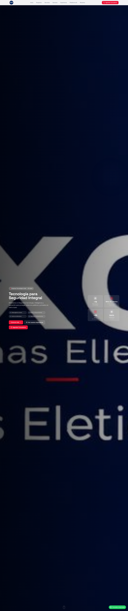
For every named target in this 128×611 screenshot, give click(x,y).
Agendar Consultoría (18, 327)
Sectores (55, 2)
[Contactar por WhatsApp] (117, 608)
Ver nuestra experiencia (34, 322)
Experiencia (63, 2)
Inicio (31, 2)
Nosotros (82, 2)
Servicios (47, 2)
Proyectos (39, 2)
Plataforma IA (73, 2)
